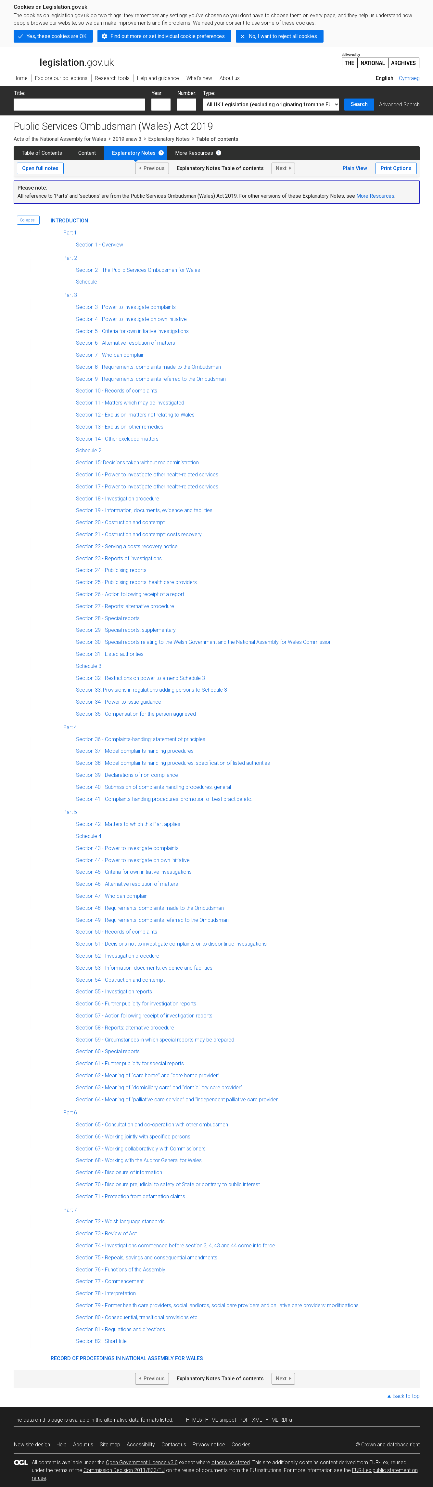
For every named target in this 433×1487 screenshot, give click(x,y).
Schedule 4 (88, 836)
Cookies (241, 1444)
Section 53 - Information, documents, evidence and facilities (144, 968)
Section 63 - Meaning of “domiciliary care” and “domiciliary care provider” (159, 1087)
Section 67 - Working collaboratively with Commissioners (141, 1149)
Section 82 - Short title (101, 1341)
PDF (244, 1420)
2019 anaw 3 (127, 139)
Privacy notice (209, 1444)
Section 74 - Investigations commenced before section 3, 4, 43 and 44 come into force (175, 1245)
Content (87, 153)
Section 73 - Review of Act (106, 1233)
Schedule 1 (88, 282)
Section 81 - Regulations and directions (120, 1329)
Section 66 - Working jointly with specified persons (133, 1137)
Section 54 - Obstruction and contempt (120, 980)
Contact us (173, 1444)
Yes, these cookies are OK (56, 36)
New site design (32, 1444)
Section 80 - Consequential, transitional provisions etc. (137, 1317)
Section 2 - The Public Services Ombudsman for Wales (138, 270)
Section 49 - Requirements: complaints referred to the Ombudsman (152, 920)
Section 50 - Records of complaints (116, 932)
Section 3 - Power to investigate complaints (126, 307)
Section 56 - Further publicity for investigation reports (136, 1004)
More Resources (194, 153)
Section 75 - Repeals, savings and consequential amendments (146, 1258)
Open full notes (40, 168)
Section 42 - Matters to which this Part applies (128, 824)
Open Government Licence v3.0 (142, 1462)
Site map (110, 1444)
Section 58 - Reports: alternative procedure (125, 1028)
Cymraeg (409, 78)
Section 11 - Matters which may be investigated (130, 403)
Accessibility (141, 1444)
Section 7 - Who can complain (110, 355)
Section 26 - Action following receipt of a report (130, 594)
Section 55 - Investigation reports (114, 992)
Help (62, 1444)
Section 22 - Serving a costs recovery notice (127, 546)
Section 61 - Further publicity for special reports (130, 1063)
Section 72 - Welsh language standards (120, 1221)
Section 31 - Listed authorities (110, 654)
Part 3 (70, 295)
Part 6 (70, 1112)
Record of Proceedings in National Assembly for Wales (127, 1358)
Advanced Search (399, 104)
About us (83, 1444)
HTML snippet (220, 1420)
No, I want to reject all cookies (283, 36)
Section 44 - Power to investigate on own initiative (133, 860)
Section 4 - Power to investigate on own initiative (131, 319)
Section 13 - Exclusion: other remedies (119, 427)
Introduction (69, 221)
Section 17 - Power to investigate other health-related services (147, 487)
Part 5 (70, 812)
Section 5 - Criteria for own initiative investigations (132, 331)
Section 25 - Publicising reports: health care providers (136, 582)
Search (359, 104)
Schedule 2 (88, 450)
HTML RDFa (278, 1420)
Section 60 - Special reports (108, 1051)
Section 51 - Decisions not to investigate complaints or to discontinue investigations (171, 944)
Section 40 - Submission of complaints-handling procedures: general (153, 787)
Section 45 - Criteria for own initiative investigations (134, 872)
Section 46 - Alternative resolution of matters (127, 884)
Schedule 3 (88, 666)
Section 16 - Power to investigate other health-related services (147, 474)
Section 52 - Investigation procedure (117, 956)
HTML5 (194, 1420)
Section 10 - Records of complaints (116, 391)
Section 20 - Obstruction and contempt (120, 522)
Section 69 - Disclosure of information (119, 1172)
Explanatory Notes (169, 139)
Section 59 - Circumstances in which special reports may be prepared (155, 1040)
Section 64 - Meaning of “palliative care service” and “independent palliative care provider (177, 1099)
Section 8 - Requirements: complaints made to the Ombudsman (148, 367)
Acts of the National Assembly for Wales (60, 139)
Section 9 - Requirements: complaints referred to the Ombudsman (151, 379)
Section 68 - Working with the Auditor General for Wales (139, 1160)
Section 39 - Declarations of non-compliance (127, 775)
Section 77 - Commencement (110, 1281)
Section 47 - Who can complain (111, 896)
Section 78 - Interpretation (106, 1293)
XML (257, 1420)
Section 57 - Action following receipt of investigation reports (144, 1016)
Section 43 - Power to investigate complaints (127, 848)
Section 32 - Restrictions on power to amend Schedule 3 (140, 678)
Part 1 (70, 233)
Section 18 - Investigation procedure (117, 499)
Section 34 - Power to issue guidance (118, 702)
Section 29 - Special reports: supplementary (126, 630)
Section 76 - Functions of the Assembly (120, 1270)
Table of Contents (42, 153)
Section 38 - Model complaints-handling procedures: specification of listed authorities (173, 763)
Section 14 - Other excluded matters (117, 439)
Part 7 (70, 1210)
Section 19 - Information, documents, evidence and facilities (144, 510)
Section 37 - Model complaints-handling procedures (135, 751)
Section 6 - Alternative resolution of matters (125, 343)
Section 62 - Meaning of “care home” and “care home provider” (147, 1075)
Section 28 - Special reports (108, 618)
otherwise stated (230, 1462)
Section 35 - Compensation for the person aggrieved (136, 714)
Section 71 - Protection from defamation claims (130, 1196)
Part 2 (70, 258)
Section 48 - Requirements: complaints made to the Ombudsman (150, 908)
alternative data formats (131, 1420)
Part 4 (70, 727)
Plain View (355, 168)
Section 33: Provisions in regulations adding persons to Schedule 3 (151, 690)
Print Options (396, 168)
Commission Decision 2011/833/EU (124, 1470)
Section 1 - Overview (99, 245)
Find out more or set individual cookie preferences (167, 36)
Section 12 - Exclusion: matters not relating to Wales (135, 415)
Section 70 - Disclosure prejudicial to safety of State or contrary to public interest (168, 1184)
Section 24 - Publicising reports (111, 570)
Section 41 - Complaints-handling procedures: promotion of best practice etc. (164, 799)
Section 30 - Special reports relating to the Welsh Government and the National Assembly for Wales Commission (204, 642)
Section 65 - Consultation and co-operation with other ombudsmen (152, 1125)
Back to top (406, 1396)
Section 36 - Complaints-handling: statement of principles (140, 739)
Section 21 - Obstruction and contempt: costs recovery (139, 534)
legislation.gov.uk (64, 60)
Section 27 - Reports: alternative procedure (125, 606)
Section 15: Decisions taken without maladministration (137, 462)
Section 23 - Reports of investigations (119, 558)
